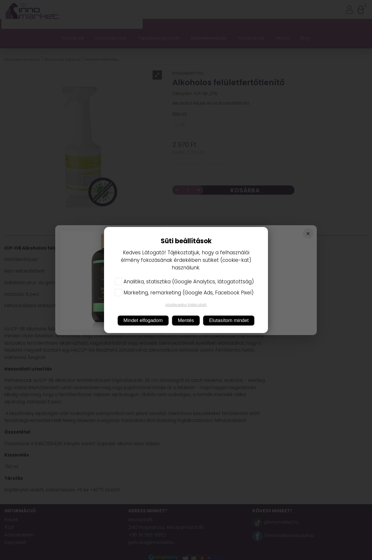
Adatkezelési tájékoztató (186, 304)
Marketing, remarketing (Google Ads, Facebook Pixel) (184, 292)
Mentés (186, 320)
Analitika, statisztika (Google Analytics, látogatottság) (184, 281)
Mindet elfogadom (143, 320)
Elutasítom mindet (228, 320)
